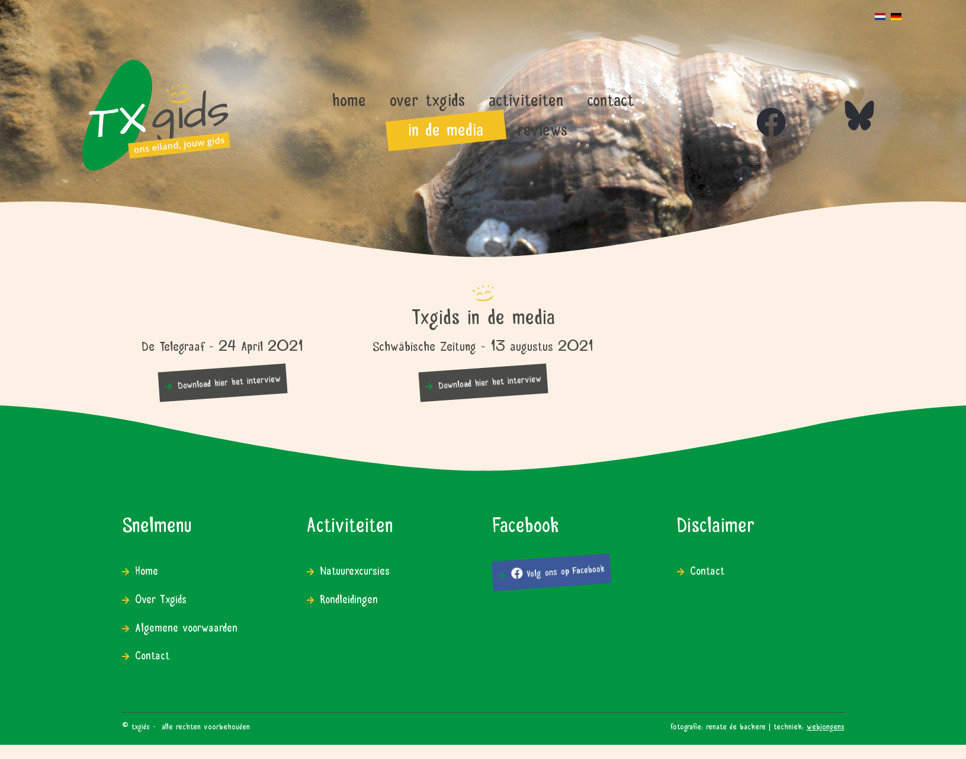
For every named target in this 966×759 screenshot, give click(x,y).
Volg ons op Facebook (558, 570)
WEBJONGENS (826, 725)
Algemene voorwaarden (186, 626)
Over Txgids (161, 597)
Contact (152, 653)
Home (146, 569)
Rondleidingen (349, 597)
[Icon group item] (759, 110)
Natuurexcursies (355, 569)
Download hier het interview (229, 380)
